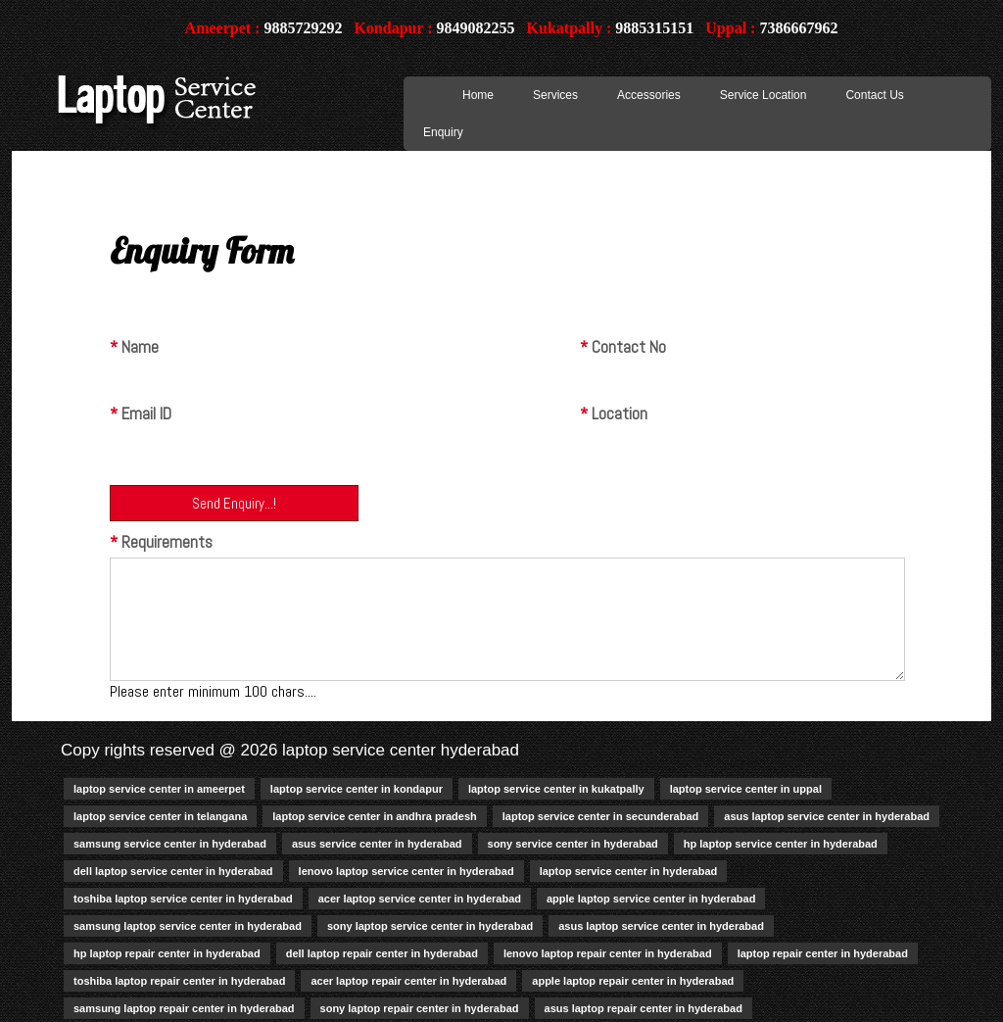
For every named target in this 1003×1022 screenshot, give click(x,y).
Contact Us (874, 95)
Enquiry (443, 132)
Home (478, 95)
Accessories (649, 95)
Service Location (763, 95)
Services (555, 95)
